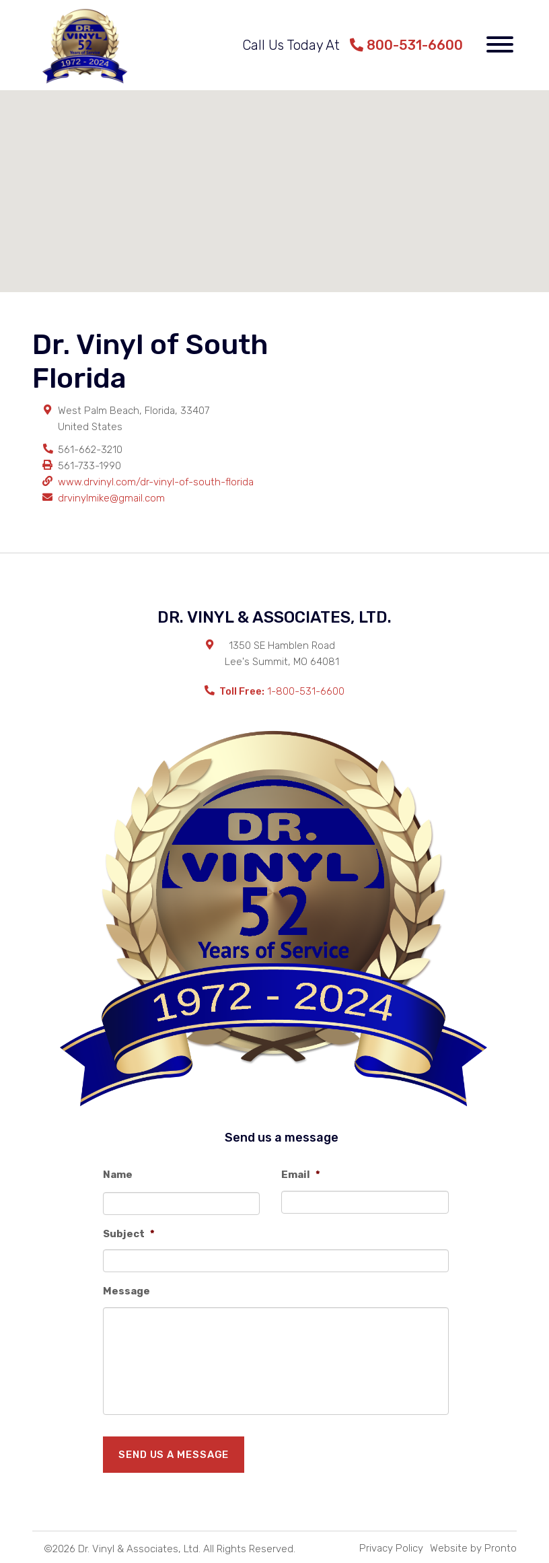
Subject (129, 1234)
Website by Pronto (473, 1548)
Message (126, 1291)
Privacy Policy (391, 1548)
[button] (274, 178)
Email (300, 1175)
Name (118, 1175)
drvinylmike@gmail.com (111, 498)
